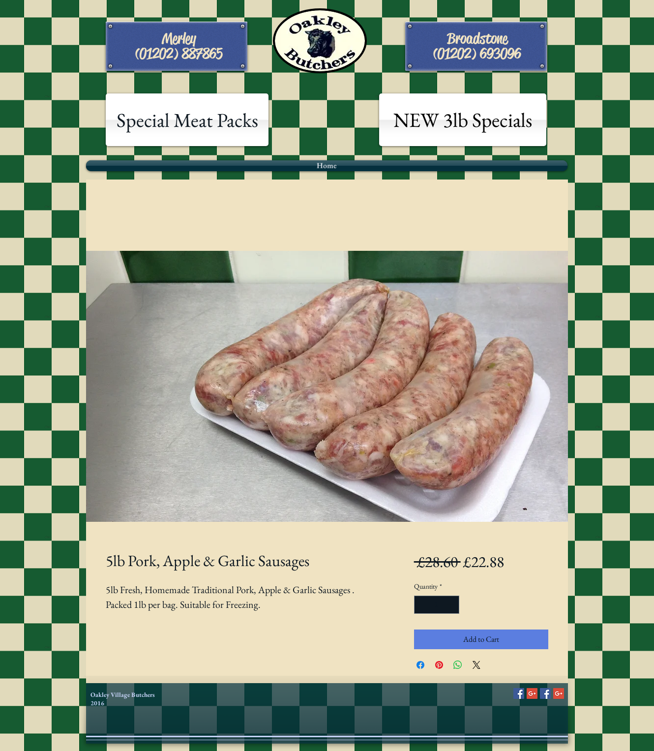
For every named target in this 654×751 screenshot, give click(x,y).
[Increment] (452, 604)
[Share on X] (476, 665)
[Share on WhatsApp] (458, 665)
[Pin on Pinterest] (439, 665)
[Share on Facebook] (420, 665)
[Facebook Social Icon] (518, 693)
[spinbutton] (437, 604)
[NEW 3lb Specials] (462, 119)
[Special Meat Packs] (187, 119)
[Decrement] (422, 604)
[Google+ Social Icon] (532, 693)
